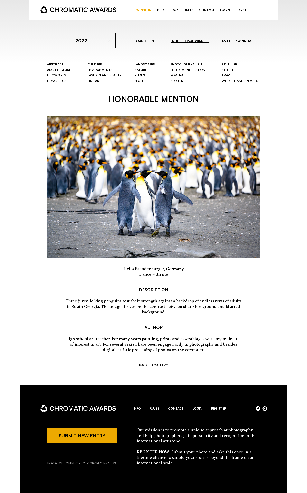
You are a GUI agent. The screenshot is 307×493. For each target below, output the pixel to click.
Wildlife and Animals (240, 81)
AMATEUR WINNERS (237, 41)
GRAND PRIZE (144, 41)
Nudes (139, 75)
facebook (258, 10)
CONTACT (207, 10)
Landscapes (144, 64)
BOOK (173, 10)
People (140, 81)
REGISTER (243, 10)
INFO (160, 10)
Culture (95, 64)
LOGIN (225, 10)
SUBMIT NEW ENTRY (82, 435)
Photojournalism (186, 64)
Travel (227, 75)
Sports (177, 81)
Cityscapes (56, 75)
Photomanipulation (188, 70)
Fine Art (94, 81)
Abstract (55, 64)
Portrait (178, 75)
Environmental (101, 70)
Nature (140, 70)
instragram (264, 10)
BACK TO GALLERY (153, 365)
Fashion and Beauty (105, 75)
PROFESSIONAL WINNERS (190, 41)
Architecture (59, 70)
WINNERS (143, 10)
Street (228, 70)
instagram (264, 408)
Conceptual (57, 81)
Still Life (229, 64)
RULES (189, 10)
